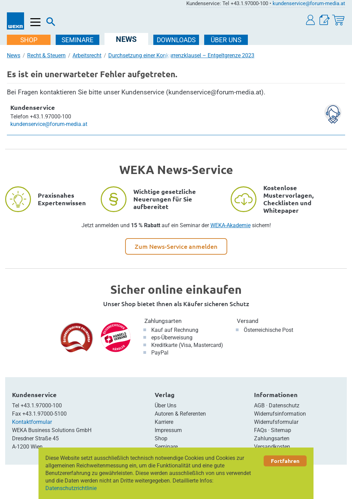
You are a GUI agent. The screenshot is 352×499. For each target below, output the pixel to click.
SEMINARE (78, 40)
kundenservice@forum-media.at (309, 3)
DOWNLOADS (176, 40)
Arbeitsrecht (87, 55)
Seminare (166, 446)
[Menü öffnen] (35, 22)
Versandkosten (272, 446)
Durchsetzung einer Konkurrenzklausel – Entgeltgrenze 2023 (181, 55)
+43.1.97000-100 (41, 405)
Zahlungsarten (163, 320)
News (13, 55)
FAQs (260, 430)
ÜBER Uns (226, 40)
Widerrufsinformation (280, 413)
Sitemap (281, 430)
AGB (259, 405)
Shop (161, 438)
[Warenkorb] (338, 20)
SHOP (28, 40)
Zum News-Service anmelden (176, 246)
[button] (311, 20)
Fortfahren (285, 460)
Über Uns (165, 405)
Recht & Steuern (46, 55)
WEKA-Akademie (230, 225)
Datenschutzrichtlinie (71, 488)
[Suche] (51, 23)
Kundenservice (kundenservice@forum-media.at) (192, 92)
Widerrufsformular (276, 422)
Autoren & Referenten (180, 413)
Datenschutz (284, 405)
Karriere (164, 422)
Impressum (168, 430)
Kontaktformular (32, 422)
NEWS (126, 39)
